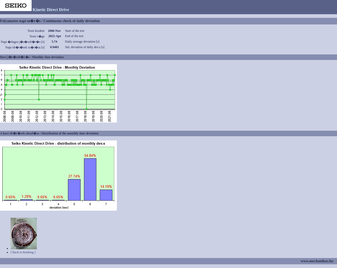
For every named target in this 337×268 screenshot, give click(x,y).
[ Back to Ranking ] (23, 252)
